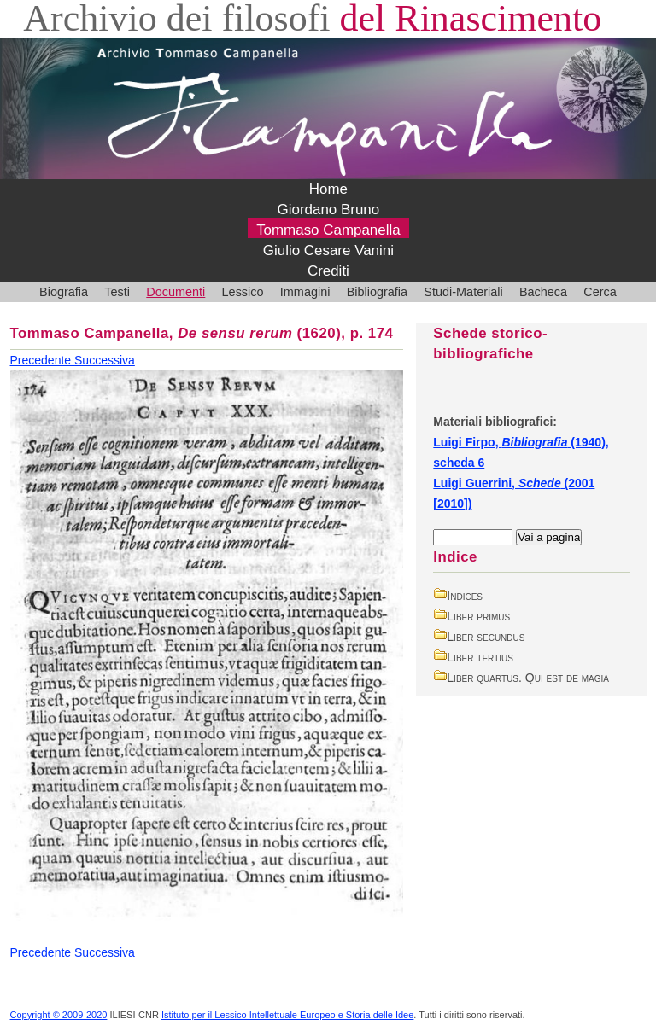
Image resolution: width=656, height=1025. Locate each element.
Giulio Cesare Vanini (328, 250)
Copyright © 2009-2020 (59, 1015)
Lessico (243, 292)
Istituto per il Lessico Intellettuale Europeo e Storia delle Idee (287, 1015)
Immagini (305, 292)
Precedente (42, 360)
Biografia (63, 292)
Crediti (328, 271)
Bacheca (543, 292)
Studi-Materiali (463, 292)
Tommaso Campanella (328, 230)
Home (328, 189)
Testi (117, 292)
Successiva (104, 360)
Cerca (600, 292)
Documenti (175, 292)
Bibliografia (377, 292)
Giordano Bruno (329, 209)
